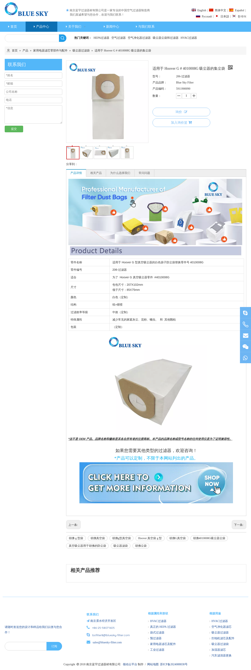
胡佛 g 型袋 (76, 538)
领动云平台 (130, 664)
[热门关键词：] (62, 38)
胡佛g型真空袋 (121, 538)
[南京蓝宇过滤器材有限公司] (28, 611)
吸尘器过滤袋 (220, 644)
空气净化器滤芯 (221, 626)
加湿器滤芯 (218, 649)
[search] (25, 646)
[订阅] (54, 646)
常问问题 (144, 173)
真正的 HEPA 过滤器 (163, 626)
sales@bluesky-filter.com (107, 642)
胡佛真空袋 (97, 538)
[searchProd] (32, 38)
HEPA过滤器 (101, 37)
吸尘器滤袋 (120, 545)
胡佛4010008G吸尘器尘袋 (209, 538)
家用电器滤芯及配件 (163, 644)
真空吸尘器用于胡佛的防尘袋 (87, 545)
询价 (181, 112)
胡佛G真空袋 (177, 538)
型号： (157, 76)
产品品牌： (160, 82)
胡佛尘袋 (141, 545)
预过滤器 (156, 638)
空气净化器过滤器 (139, 37)
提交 (14, 128)
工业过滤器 (157, 649)
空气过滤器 (118, 37)
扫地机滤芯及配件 (222, 638)
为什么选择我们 (120, 173)
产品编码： (160, 88)
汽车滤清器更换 (221, 655)
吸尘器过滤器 (220, 632)
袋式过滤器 (157, 632)
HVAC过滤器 (189, 37)
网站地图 (153, 664)
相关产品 (96, 173)
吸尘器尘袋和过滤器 (166, 37)
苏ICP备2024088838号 (174, 664)
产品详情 (76, 173)
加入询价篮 (181, 122)
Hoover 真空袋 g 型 (150, 538)
